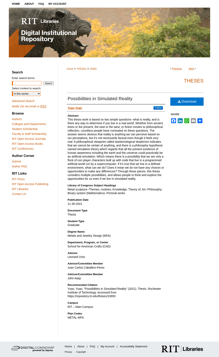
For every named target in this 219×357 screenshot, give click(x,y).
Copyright (81, 352)
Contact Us (19, 194)
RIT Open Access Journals (29, 138)
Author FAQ (19, 166)
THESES (81, 68)
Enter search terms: (23, 78)
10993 (93, 68)
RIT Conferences (23, 148)
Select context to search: (26, 88)
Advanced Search (23, 101)
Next (191, 68)
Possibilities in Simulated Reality (100, 98)
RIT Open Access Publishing (30, 184)
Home (70, 68)
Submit (16, 161)
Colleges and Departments (29, 124)
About (80, 346)
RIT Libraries (20, 189)
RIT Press (18, 179)
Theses (194, 80)
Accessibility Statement (133, 346)
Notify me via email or (29, 106)
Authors (17, 119)
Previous (177, 68)
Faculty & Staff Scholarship (29, 134)
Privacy (68, 352)
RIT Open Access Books (27, 143)
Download (187, 101)
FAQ (92, 346)
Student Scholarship (25, 129)
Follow (158, 108)
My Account (107, 346)
